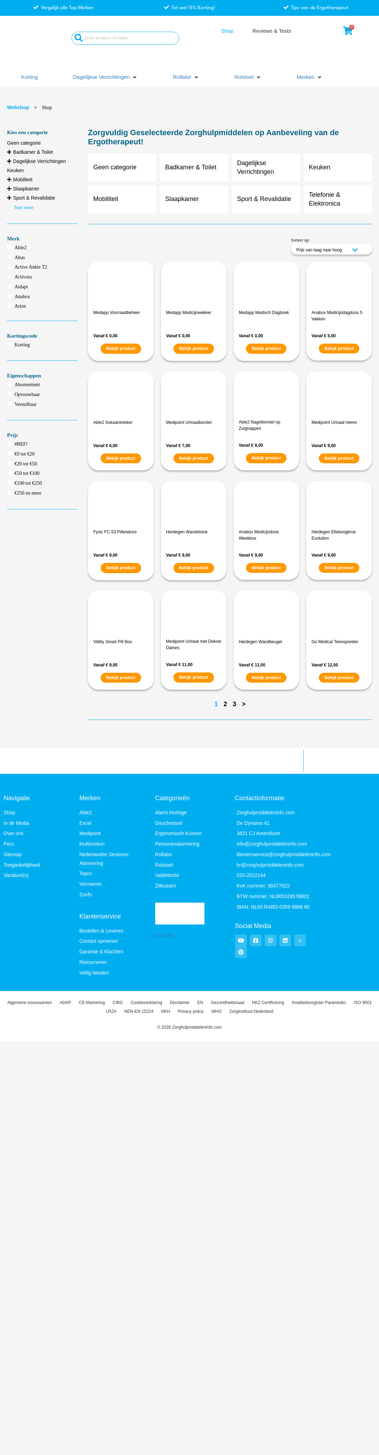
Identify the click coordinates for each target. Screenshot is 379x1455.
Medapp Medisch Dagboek (264, 312)
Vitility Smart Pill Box (112, 641)
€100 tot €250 (28, 483)
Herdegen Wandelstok (187, 531)
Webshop (18, 107)
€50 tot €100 (26, 473)
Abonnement (27, 384)
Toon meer (24, 207)
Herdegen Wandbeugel (260, 641)
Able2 (20, 247)
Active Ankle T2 (30, 267)
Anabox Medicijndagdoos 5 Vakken (336, 315)
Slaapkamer (26, 189)
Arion (20, 306)
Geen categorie (24, 143)
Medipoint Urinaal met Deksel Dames (193, 644)
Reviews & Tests (271, 31)
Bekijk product (120, 348)
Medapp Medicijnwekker (188, 312)
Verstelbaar (25, 404)
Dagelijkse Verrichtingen (39, 161)
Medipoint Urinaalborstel (188, 422)
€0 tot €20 (24, 454)
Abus (19, 257)
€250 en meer (27, 493)
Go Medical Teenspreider (334, 641)
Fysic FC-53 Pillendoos (115, 531)
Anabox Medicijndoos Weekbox (259, 535)
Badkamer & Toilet (33, 152)
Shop (227, 31)
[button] (106, 77)
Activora (23, 277)
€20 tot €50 (25, 463)
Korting (22, 344)
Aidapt (21, 286)
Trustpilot (162, 935)
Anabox (22, 296)
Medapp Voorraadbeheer (116, 312)
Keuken (15, 170)
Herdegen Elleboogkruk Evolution (333, 535)
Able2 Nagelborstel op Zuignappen (259, 425)
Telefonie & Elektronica (324, 199)
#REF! (20, 444)
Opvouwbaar (27, 394)
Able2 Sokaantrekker (112, 422)
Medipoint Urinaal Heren (334, 422)
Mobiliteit (22, 179)
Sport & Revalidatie (34, 198)
